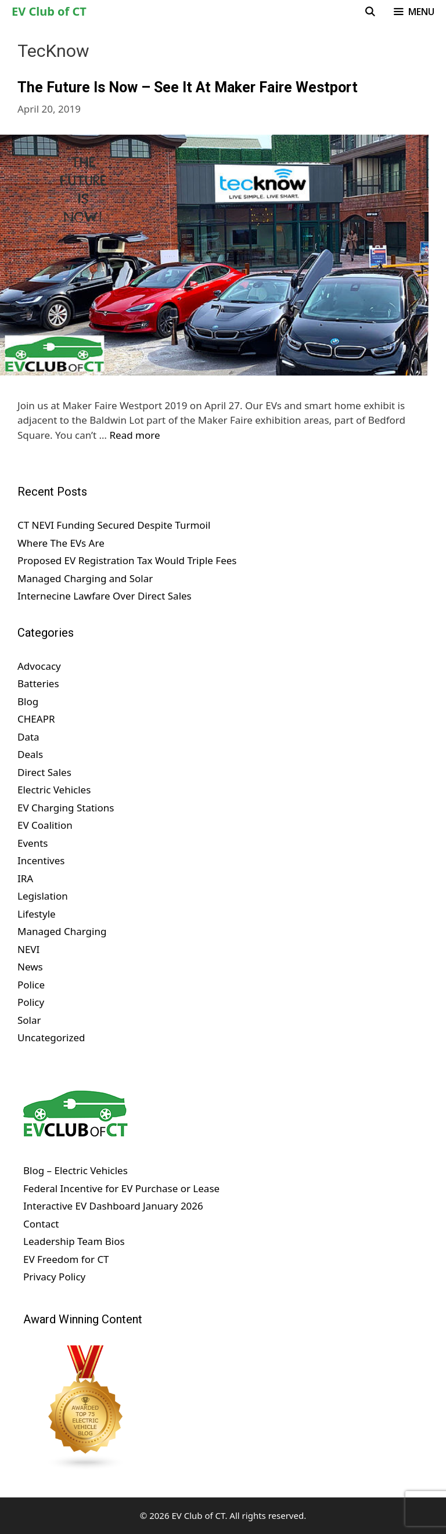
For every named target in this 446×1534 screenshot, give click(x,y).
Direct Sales (44, 772)
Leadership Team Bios (74, 1241)
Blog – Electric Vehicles (75, 1170)
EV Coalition (45, 825)
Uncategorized (51, 1037)
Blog (27, 701)
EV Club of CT (49, 11)
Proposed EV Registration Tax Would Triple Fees (126, 560)
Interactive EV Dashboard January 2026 (113, 1205)
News (30, 966)
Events (32, 843)
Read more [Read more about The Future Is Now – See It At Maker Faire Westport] (135, 435)
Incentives (40, 860)
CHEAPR (36, 719)
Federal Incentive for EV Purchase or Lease (121, 1188)
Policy (30, 1002)
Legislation (42, 896)
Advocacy (39, 666)
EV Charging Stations (65, 807)
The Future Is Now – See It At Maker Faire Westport (187, 87)
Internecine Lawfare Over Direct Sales (104, 595)
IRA (25, 878)
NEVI (28, 949)
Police (31, 984)
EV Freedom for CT (66, 1259)
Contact (41, 1223)
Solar (29, 1020)
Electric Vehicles (54, 789)
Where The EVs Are (61, 543)
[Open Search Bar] (370, 11)
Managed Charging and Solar (85, 578)
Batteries (38, 683)
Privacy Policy (54, 1276)
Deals (30, 754)
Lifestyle (36, 914)
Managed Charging (61, 931)
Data (28, 736)
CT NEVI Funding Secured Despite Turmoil (113, 525)
